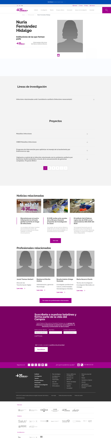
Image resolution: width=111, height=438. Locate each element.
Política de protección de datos (65, 395)
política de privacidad (57, 345)
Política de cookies (79, 395)
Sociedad (92, 10)
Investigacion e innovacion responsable (56, 378)
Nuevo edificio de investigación (71, 374)
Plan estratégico (56, 374)
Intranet (83, 382)
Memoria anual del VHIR (86, 374)
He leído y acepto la (50, 345)
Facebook (32, 365)
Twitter (29, 365)
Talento (52, 10)
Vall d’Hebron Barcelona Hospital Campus (86, 386)
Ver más (55, 240)
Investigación (44, 10)
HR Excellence (56, 386)
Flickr (46, 365)
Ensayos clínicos (60, 10)
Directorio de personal (70, 378)
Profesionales (31, 15)
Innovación (69, 10)
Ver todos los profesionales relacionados (55, 300)
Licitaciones (55, 383)
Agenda (69, 386)
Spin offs (54, 381)
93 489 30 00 (88, 365)
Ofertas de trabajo (71, 381)
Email (58, 55)
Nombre (51, 330)
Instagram (39, 365)
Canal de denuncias (20, 397)
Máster (83, 378)
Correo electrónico (69, 330)
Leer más (20, 288)
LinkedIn (36, 365)
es (22, 5)
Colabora (69, 383)
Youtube (42, 365)
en (19, 5)
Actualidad (69, 388)
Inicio (23, 15)
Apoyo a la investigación (81, 10)
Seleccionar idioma (40, 330)
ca (17, 5)
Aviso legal (53, 395)
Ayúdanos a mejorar (87, 380)
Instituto (36, 374)
